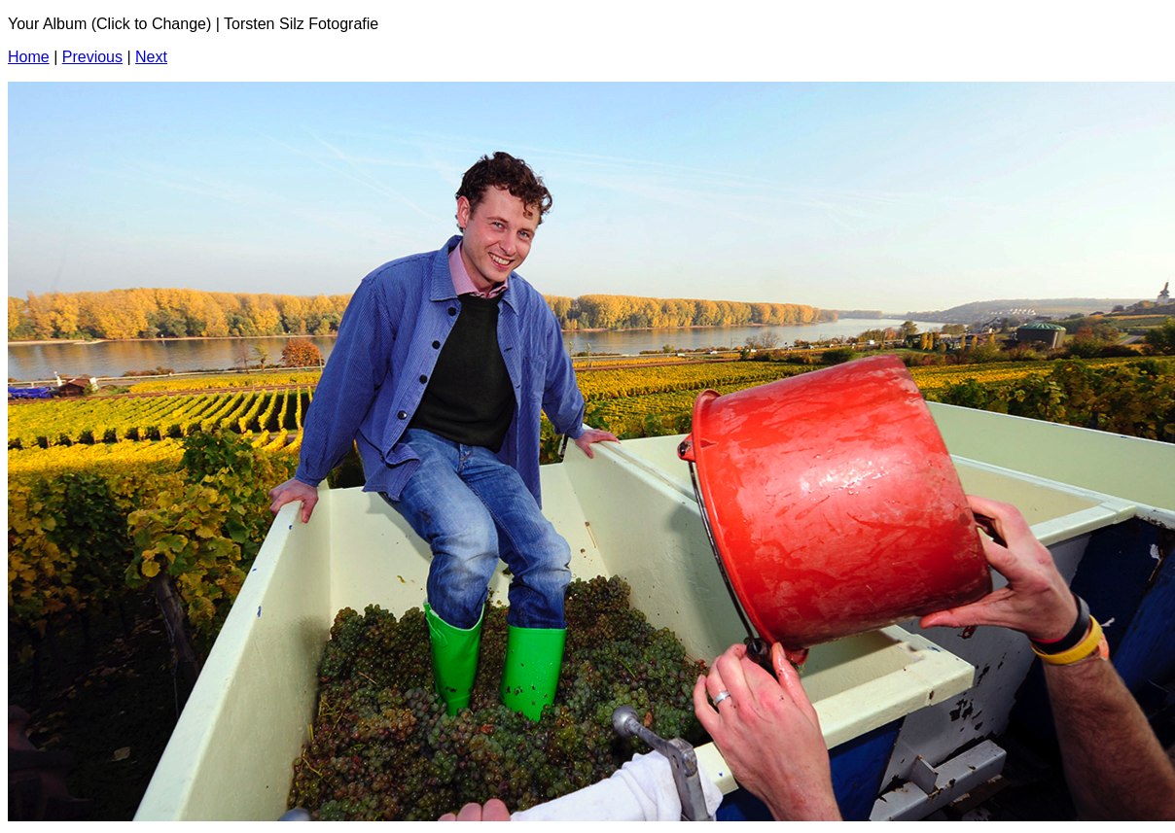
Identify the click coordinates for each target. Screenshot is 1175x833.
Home (29, 57)
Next (151, 57)
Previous (92, 57)
